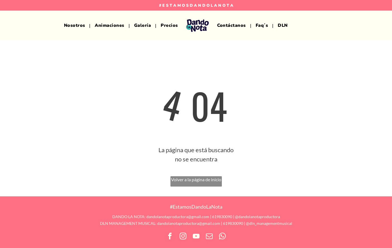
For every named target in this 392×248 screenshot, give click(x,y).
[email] (209, 237)
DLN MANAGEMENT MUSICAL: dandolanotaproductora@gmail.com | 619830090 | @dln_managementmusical (196, 223)
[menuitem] (75, 25)
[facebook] (170, 237)
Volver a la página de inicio (196, 179)
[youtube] (196, 237)
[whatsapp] (222, 237)
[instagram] (183, 237)
